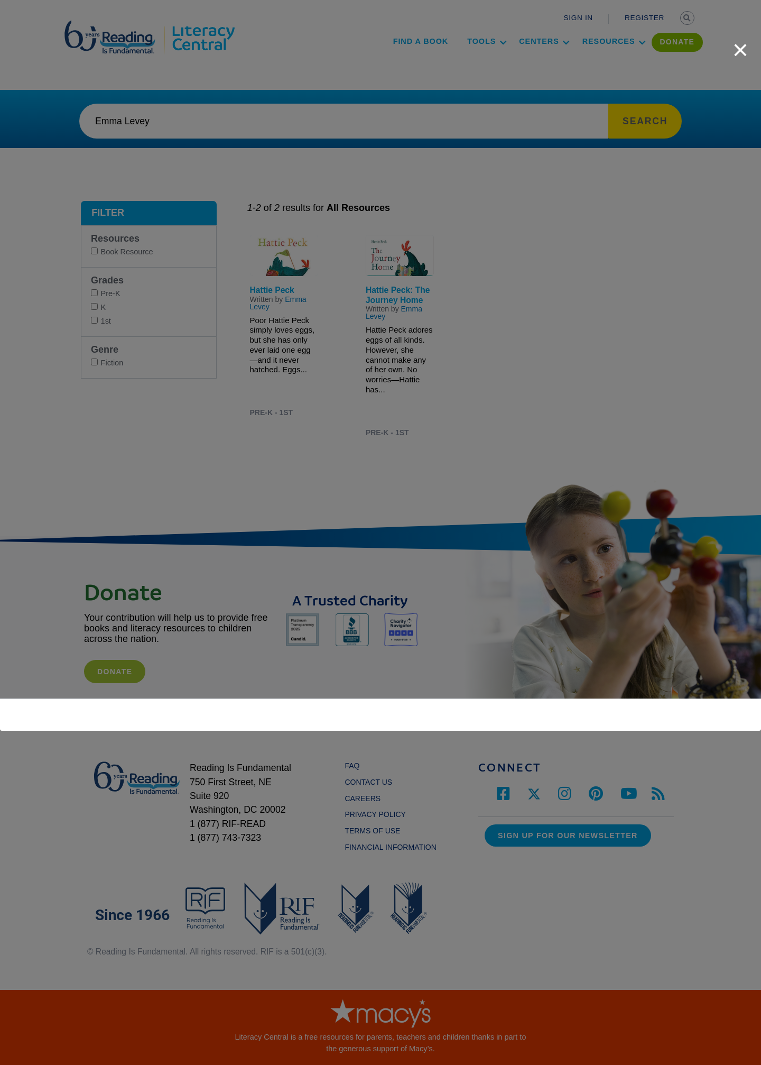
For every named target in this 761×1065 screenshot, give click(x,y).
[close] (740, 44)
